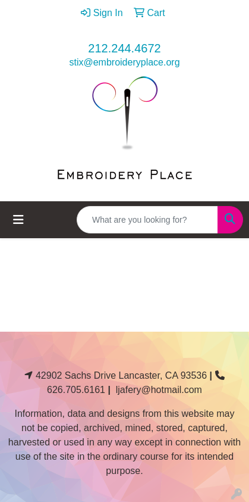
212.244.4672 (124, 48)
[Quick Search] (147, 219)
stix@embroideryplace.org (124, 62)
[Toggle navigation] (18, 219)
